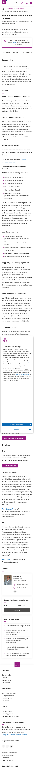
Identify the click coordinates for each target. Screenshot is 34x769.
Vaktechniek (20, 8)
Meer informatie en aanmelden (14, 438)
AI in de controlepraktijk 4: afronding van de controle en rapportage (17, 654)
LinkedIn (15, 591)
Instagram (3, 746)
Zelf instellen (22, 429)
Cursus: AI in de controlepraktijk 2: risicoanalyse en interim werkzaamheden (17, 640)
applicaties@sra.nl (22, 584)
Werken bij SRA (7, 698)
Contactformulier (7, 711)
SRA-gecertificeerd (8, 696)
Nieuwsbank (6, 682)
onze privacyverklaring (22, 362)
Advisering (10, 8)
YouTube (11, 746)
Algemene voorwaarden (9, 752)
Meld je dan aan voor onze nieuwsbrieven (15, 734)
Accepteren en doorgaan (20, 424)
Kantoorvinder (6, 680)
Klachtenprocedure (8, 755)
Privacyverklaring (7, 760)
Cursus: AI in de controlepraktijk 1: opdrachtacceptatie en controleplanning (17, 632)
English (16, 3)
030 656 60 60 (21, 588)
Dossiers (4, 677)
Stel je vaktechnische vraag (10, 716)
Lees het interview (10, 465)
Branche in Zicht (7, 675)
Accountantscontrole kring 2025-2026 (18, 626)
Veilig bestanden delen (9, 693)
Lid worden (5, 701)
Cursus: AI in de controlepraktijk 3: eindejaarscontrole (17, 648)
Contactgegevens (7, 714)
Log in (14, 42)
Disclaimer (5, 758)
